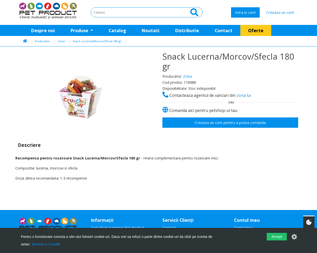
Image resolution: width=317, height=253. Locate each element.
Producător (42, 41)
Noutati (150, 30)
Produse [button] (79, 30)
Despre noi (43, 30)
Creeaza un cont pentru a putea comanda (230, 122)
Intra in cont (245, 12)
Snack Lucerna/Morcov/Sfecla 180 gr (97, 41)
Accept (276, 237)
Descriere (29, 145)
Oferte (255, 30)
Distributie (187, 30)
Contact (224, 30)
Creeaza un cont (280, 12)
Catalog (117, 30)
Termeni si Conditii (45, 244)
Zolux (61, 41)
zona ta (244, 95)
